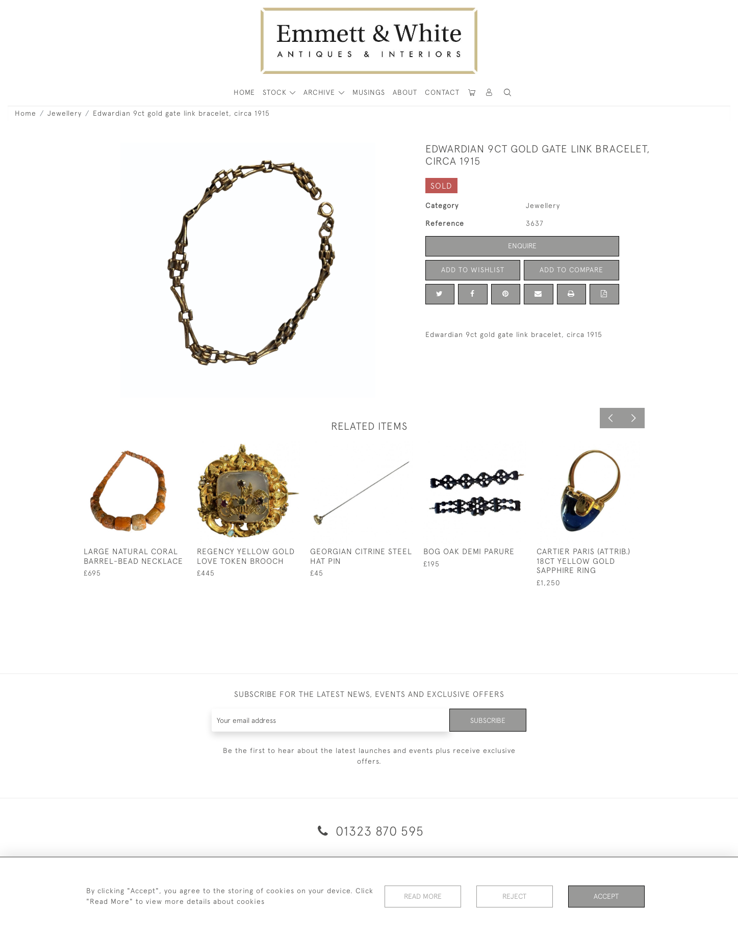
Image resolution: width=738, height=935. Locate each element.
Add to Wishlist (472, 270)
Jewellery (64, 113)
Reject (514, 896)
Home (25, 113)
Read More (423, 896)
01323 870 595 (369, 830)
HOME (244, 92)
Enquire (522, 246)
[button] (507, 92)
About (405, 92)
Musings (368, 92)
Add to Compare (571, 270)
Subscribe (487, 720)
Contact (442, 92)
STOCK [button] (276, 92)
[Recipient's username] (331, 720)
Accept (606, 896)
